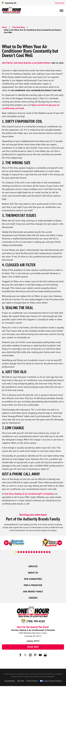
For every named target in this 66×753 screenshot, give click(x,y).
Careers (33, 597)
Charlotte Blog (18, 27)
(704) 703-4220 (35, 621)
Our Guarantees (33, 579)
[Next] (59, 542)
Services (33, 566)
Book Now (33, 646)
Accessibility (10, 680)
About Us (33, 572)
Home (4, 27)
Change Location (59, 3)
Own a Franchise (33, 585)
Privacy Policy (32, 680)
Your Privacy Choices (51, 680)
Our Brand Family (33, 591)
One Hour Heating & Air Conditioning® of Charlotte (29, 493)
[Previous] (6, 542)
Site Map (20, 680)
